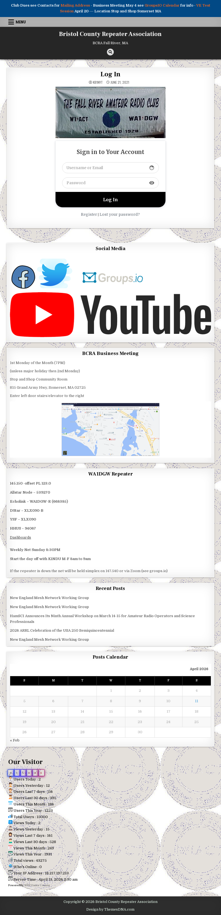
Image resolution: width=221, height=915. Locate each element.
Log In (110, 74)
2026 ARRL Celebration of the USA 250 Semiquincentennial (62, 630)
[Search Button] (110, 52)
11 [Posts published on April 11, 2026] (196, 701)
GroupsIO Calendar (162, 5)
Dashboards (20, 537)
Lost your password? (120, 214)
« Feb (15, 740)
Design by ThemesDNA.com (110, 909)
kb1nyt (98, 82)
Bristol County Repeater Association (110, 34)
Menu (21, 22)
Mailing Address (75, 5)
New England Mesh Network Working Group (49, 598)
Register (89, 214)
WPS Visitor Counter (37, 885)
